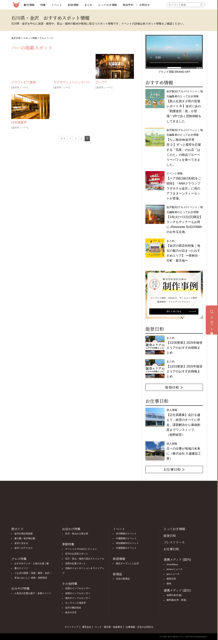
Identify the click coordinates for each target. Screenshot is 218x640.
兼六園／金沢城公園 (24, 538)
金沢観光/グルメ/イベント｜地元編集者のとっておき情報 (184, 106)
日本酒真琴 (19, 122)
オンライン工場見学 (75, 603)
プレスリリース (174, 542)
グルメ (42, 38)
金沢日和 (15, 38)
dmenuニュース (175, 569)
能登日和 (170, 535)
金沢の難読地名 (73, 608)
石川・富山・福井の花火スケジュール (84, 559)
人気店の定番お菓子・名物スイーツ (32, 593)
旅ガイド (17, 529)
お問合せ (144, 5)
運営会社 (86, 627)
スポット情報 (30, 38)
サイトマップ (71, 627)
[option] (174, 295)
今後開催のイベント (126, 548)
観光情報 (29, 5)
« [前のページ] (70, 138)
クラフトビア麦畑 (23, 82)
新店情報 (73, 5)
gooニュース (173, 574)
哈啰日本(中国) (174, 595)
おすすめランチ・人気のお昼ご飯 (31, 563)
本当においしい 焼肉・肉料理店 (30, 578)
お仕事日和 (171, 549)
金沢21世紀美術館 (23, 533)
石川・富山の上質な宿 (76, 533)
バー (24, 87)
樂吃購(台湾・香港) (177, 600)
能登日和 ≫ (174, 387)
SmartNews (172, 564)
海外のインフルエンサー (77, 598)
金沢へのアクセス (23, 548)
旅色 (169, 583)
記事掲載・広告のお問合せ (139, 627)
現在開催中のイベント (127, 543)
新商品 (117, 574)
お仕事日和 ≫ (174, 469)
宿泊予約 (128, 5)
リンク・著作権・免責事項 (108, 627)
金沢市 (15, 87)
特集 (43, 5)
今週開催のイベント (126, 538)
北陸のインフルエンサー (77, 588)
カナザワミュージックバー (71, 82)
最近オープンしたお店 (127, 563)
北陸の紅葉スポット (75, 563)
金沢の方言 (71, 612)
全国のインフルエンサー (77, 593)
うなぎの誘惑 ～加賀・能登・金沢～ (33, 573)
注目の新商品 (123, 579)
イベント (56, 5)
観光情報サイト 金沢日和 (16, 5)
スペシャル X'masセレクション (81, 549)
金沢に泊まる (21, 543)
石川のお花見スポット (76, 554)
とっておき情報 (107, 5)
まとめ (88, 5)
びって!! (101, 82)
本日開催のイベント (126, 533)
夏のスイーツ (21, 568)
